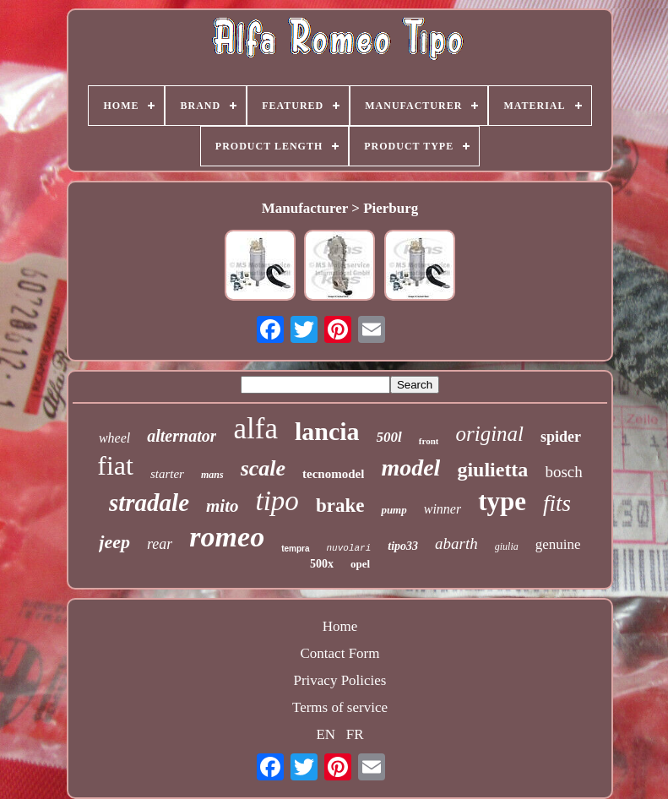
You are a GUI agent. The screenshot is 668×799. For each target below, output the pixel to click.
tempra (295, 548)
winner (442, 509)
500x (322, 563)
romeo (226, 536)
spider (560, 436)
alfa (255, 428)
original (489, 433)
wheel (114, 438)
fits (557, 503)
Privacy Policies (339, 680)
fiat (115, 465)
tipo (277, 501)
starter (167, 474)
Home (340, 626)
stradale (149, 502)
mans (212, 475)
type (502, 501)
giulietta (492, 470)
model (410, 467)
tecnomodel (333, 474)
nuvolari (349, 548)
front (429, 441)
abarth (456, 543)
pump (393, 509)
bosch (563, 472)
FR (355, 734)
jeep (114, 541)
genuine (558, 544)
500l (389, 437)
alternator (181, 436)
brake (340, 505)
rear (159, 543)
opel (360, 563)
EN (325, 734)
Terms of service (340, 707)
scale (263, 468)
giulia (507, 546)
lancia (327, 431)
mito (222, 506)
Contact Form (340, 653)
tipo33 (403, 546)
